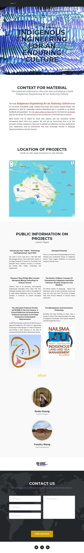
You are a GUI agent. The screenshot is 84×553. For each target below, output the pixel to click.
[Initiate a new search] (72, 162)
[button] (37, 196)
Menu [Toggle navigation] (13, 3)
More (42, 375)
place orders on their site (44, 112)
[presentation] (23, 522)
